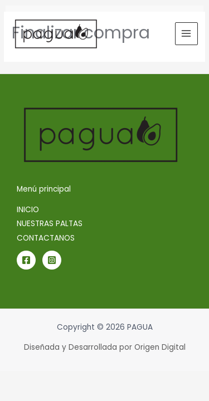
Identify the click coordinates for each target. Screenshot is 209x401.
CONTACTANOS (46, 238)
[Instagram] (51, 260)
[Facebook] (26, 260)
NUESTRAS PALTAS (49, 223)
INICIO (28, 209)
